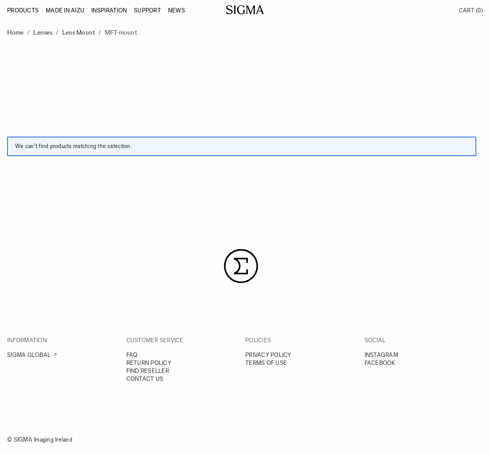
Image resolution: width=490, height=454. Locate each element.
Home (15, 32)
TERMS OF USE (266, 363)
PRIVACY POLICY (268, 355)
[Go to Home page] (245, 9)
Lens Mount (78, 32)
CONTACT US (145, 379)
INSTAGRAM (381, 355)
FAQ (132, 355)
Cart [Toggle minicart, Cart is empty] (471, 10)
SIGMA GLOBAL (29, 355)
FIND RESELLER (147, 371)
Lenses (42, 32)
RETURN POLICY (148, 363)
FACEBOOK (380, 363)
